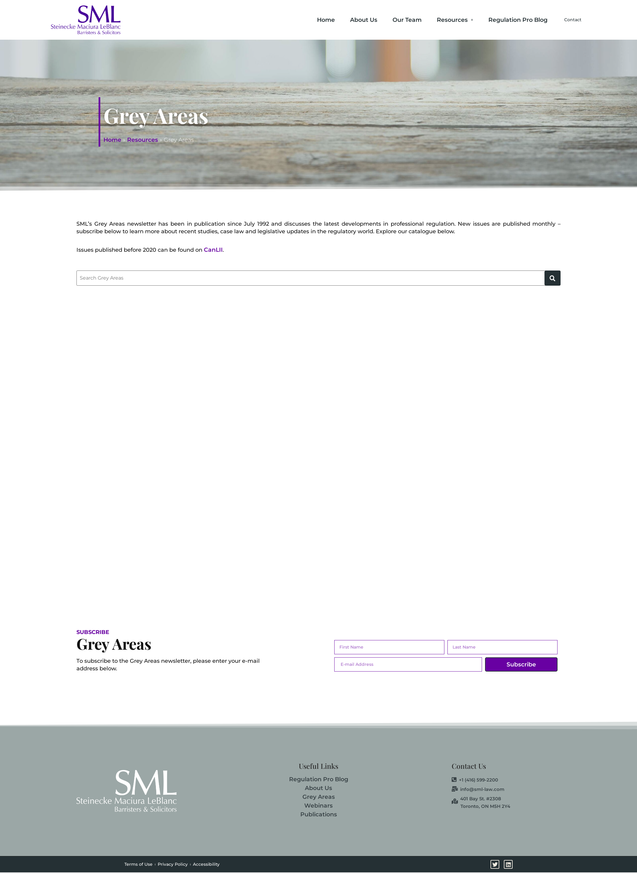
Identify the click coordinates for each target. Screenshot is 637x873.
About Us (347, 19)
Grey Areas (318, 797)
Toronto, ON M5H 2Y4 (485, 806)
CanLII (213, 249)
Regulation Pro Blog (501, 19)
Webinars (318, 805)
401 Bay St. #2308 (476, 799)
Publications (318, 814)
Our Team (390, 19)
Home (309, 19)
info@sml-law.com (478, 789)
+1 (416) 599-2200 (475, 780)
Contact (564, 19)
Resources (438, 19)
